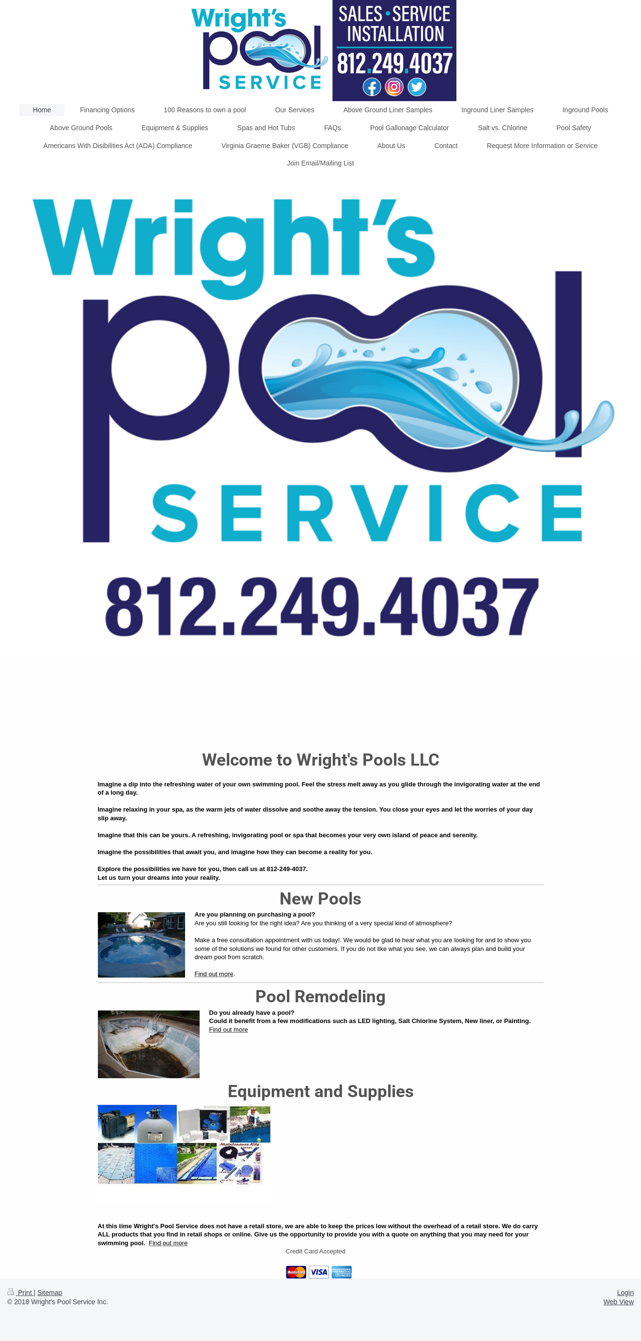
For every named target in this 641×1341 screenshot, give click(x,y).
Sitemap (49, 1292)
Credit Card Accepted (316, 1251)
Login (625, 1292)
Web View (618, 1302)
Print (20, 1292)
